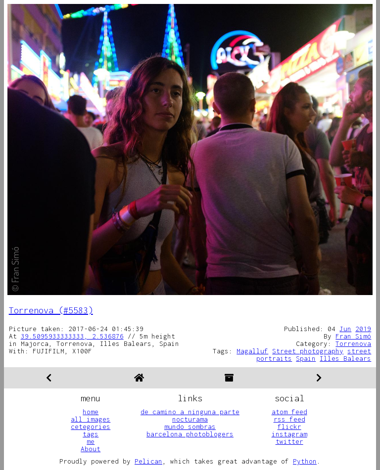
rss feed (289, 419)
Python (305, 461)
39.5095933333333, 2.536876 (72, 336)
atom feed (289, 412)
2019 (363, 329)
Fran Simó (353, 336)
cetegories (90, 426)
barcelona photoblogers (190, 434)
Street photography (307, 351)
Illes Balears (345, 358)
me (91, 441)
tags (90, 434)
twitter (289, 441)
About (90, 449)
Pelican (148, 461)
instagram (289, 434)
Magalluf (252, 351)
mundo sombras (190, 426)
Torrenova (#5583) (51, 310)
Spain (306, 358)
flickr (289, 426)
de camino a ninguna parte (190, 412)
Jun (345, 329)
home (90, 412)
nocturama (190, 419)
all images (90, 419)
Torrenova (353, 343)
